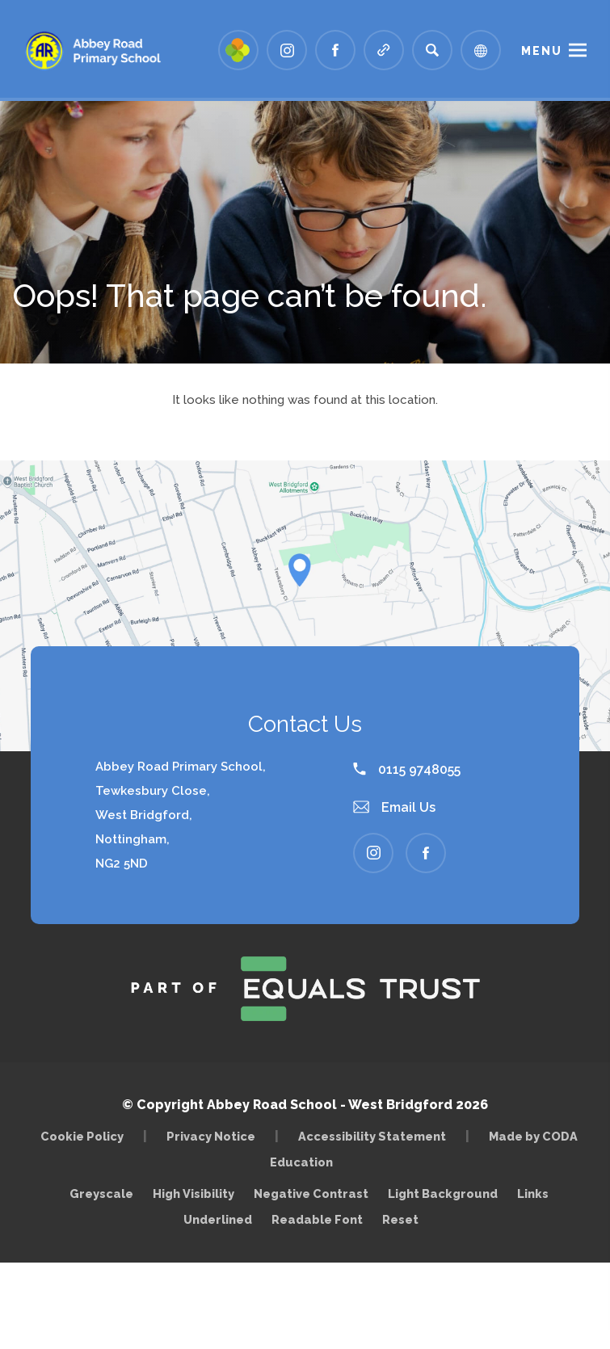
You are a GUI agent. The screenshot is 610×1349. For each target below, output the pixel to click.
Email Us (394, 807)
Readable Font (317, 1219)
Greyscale (101, 1193)
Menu (541, 50)
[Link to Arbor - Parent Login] (238, 50)
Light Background (443, 1193)
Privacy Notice (210, 1136)
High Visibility (193, 1193)
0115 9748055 (407, 769)
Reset (400, 1219)
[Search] (432, 50)
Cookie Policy (82, 1136)
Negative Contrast (311, 1193)
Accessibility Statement (372, 1136)
